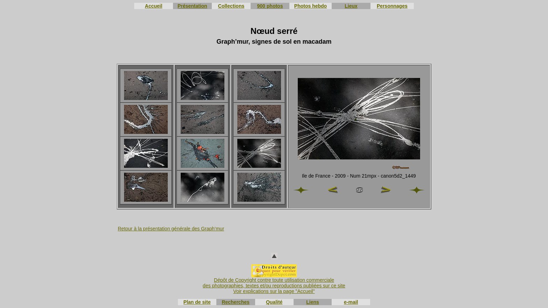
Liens (312, 302)
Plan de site (197, 302)
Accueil (154, 6)
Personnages (392, 6)
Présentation (192, 6)
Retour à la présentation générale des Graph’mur (171, 228)
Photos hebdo (310, 6)
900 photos (270, 6)
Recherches (235, 302)
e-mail (351, 302)
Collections (231, 6)
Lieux (351, 6)
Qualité (274, 302)
